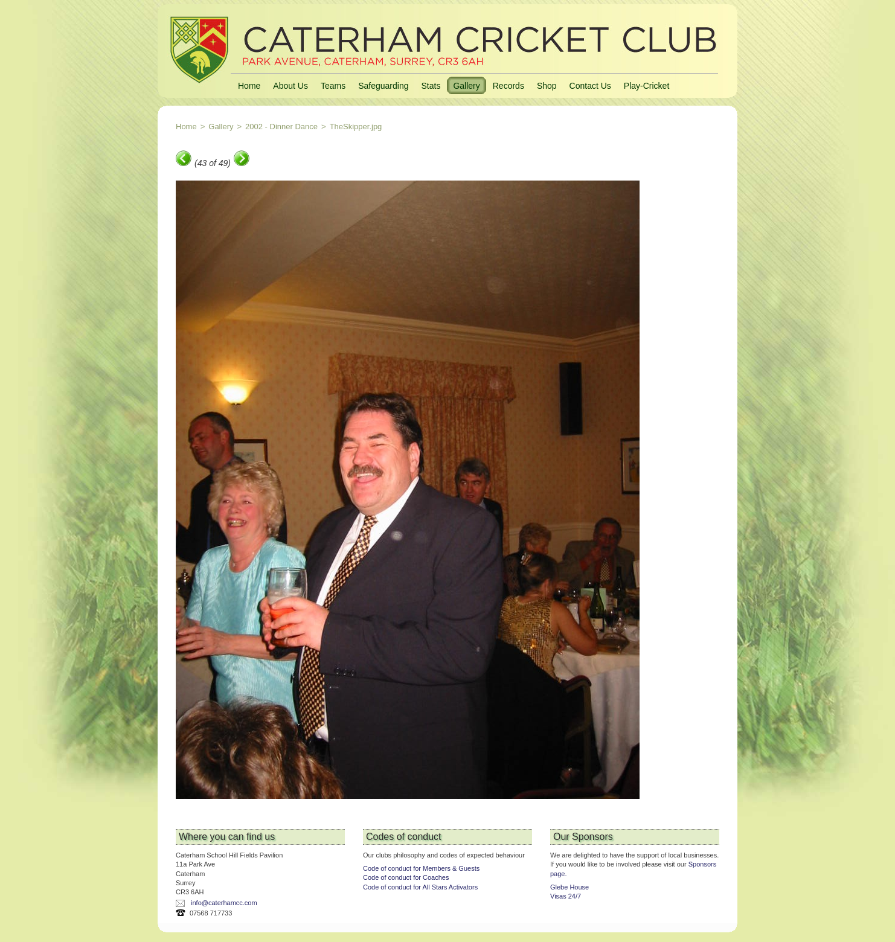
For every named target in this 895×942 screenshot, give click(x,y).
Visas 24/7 (565, 896)
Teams (333, 86)
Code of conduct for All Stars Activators (420, 887)
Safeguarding (383, 86)
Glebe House (569, 887)
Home (249, 86)
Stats (430, 86)
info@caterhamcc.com (224, 902)
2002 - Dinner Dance (281, 126)
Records (508, 86)
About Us (290, 86)
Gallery (466, 86)
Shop (547, 86)
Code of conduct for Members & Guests (421, 868)
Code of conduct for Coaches (406, 877)
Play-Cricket (646, 86)
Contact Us (590, 86)
